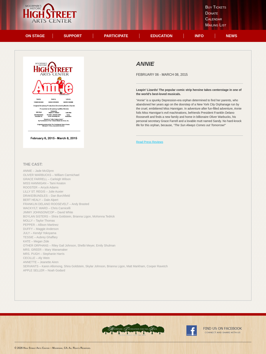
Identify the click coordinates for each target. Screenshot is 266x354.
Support (73, 36)
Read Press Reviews (149, 142)
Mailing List (215, 25)
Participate (116, 36)
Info (199, 36)
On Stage (35, 36)
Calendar (213, 19)
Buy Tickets (215, 7)
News (231, 36)
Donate (211, 13)
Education (161, 36)
